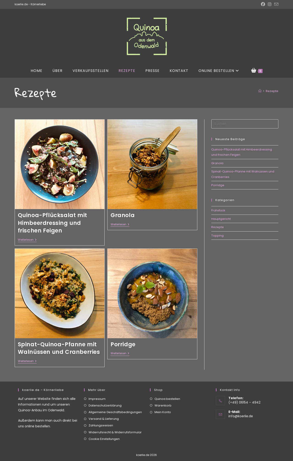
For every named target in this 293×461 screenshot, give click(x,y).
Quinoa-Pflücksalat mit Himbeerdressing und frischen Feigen (52, 222)
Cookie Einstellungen (104, 438)
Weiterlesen (27, 240)
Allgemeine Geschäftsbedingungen (115, 412)
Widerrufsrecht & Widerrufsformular (115, 432)
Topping (217, 235)
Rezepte (272, 91)
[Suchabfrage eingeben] (244, 123)
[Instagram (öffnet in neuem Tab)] (269, 4)
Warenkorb (163, 405)
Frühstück (218, 210)
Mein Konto (163, 412)
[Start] (259, 91)
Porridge (123, 344)
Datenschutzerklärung (105, 405)
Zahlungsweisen (101, 425)
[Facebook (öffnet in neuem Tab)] (263, 4)
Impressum (97, 398)
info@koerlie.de (240, 416)
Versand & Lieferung (104, 419)
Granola (123, 215)
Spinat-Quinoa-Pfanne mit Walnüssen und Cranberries (59, 348)
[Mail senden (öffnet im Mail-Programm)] (275, 4)
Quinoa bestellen (167, 398)
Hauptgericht (221, 219)
